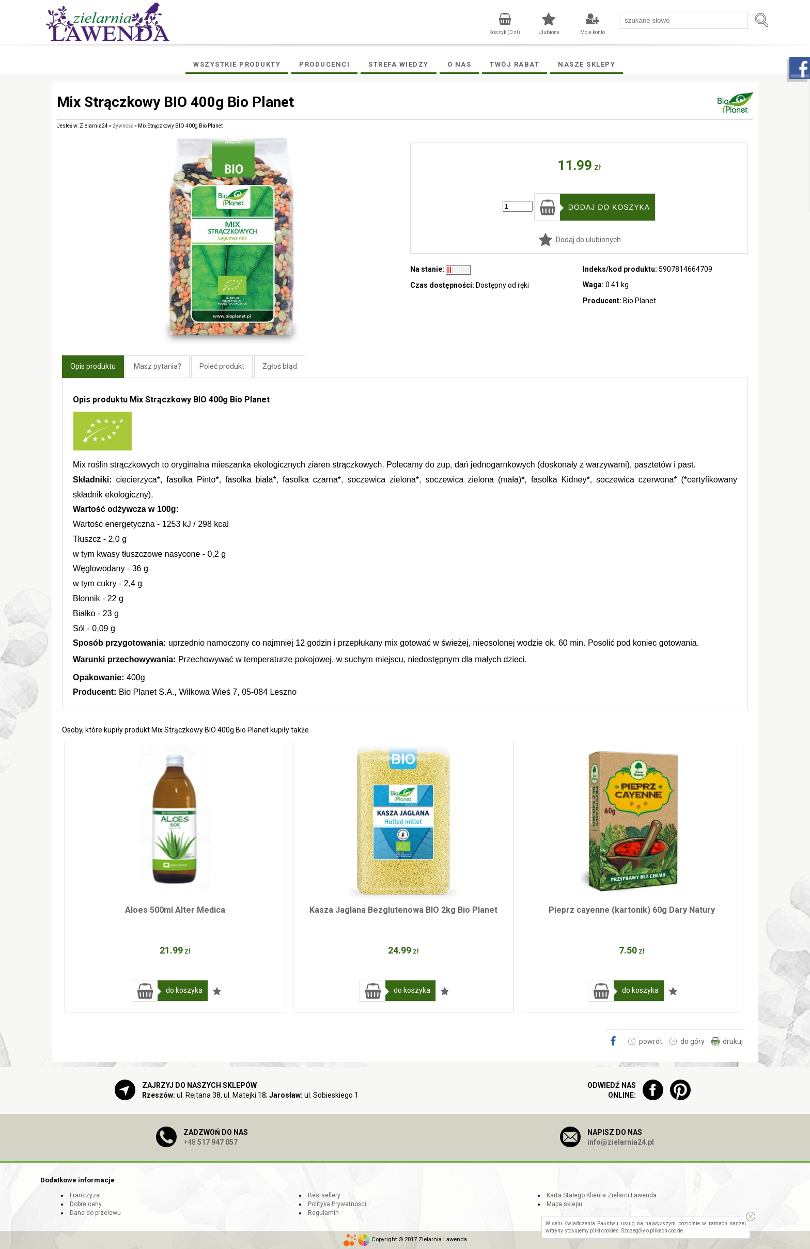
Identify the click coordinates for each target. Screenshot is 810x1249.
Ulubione (548, 32)
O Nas (459, 64)
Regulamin (323, 1212)
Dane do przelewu (95, 1212)
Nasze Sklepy (586, 64)
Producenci (324, 64)
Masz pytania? (157, 366)
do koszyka (184, 990)
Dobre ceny (86, 1204)
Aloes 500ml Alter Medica (175, 910)
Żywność (123, 126)
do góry (692, 1041)
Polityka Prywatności (337, 1204)
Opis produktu (93, 366)
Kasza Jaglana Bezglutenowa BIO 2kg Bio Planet (403, 910)
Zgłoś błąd (279, 366)
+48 (210, 1142)
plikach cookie (666, 1231)
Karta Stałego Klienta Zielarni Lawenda (602, 1195)
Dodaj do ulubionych (588, 240)
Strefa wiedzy (398, 64)
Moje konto (592, 32)
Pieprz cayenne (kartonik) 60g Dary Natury (632, 910)
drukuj (733, 1041)
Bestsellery (324, 1195)
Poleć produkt (221, 366)
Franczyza (85, 1195)
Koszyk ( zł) (504, 32)
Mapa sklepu (564, 1204)
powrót (650, 1041)
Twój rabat (514, 64)
